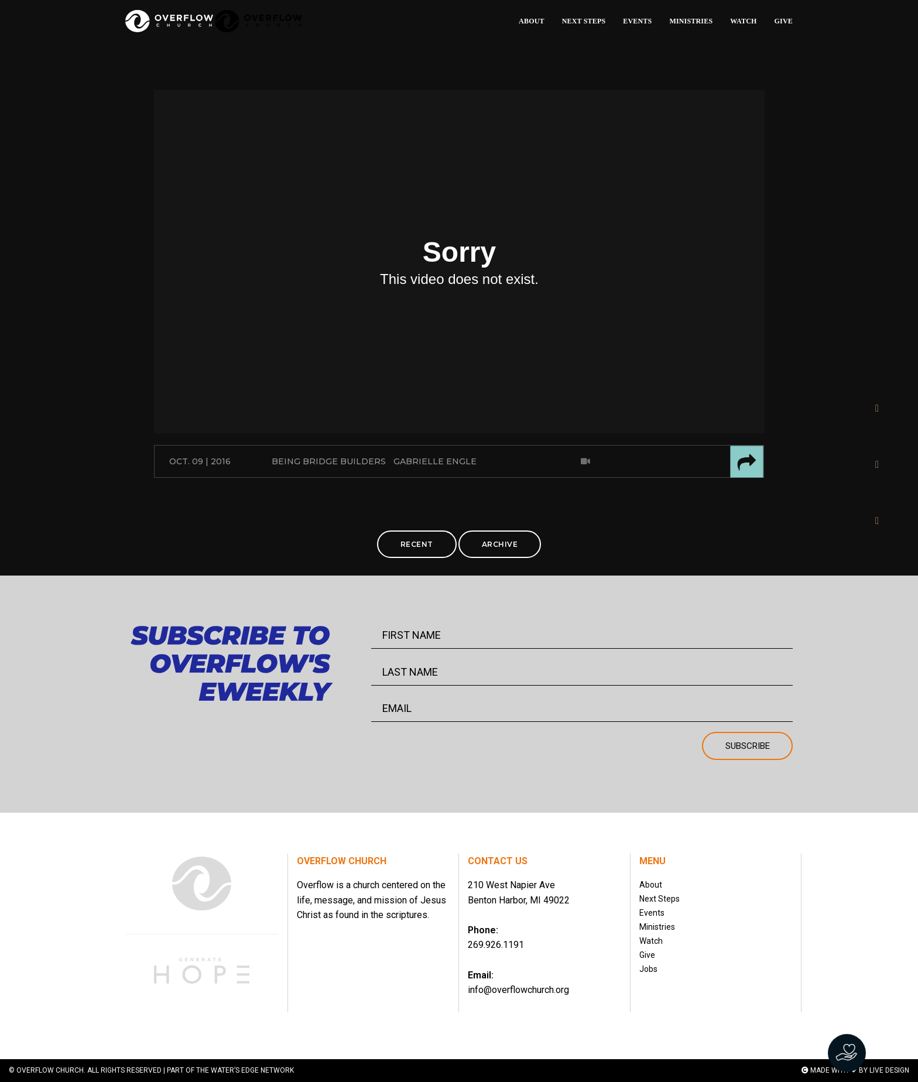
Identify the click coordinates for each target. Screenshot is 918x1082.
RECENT (416, 544)
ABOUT (531, 21)
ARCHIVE (500, 544)
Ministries (657, 927)
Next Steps (659, 898)
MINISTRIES (691, 21)
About (650, 884)
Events (651, 912)
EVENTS (637, 21)
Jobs (648, 969)
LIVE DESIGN (889, 1070)
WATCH (743, 21)
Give (647, 955)
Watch (651, 941)
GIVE (784, 21)
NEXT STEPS (584, 21)
